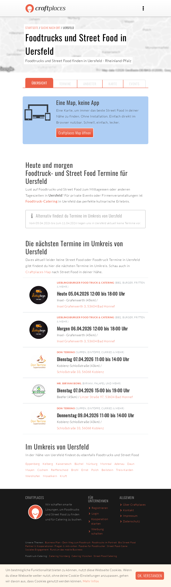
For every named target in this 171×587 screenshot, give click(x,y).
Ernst (84, 470)
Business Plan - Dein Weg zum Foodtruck (67, 542)
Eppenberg (32, 464)
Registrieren (98, 508)
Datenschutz (130, 521)
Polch (95, 470)
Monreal (106, 464)
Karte (113, 83)
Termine (65, 83)
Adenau (119, 464)
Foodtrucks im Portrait (104, 542)
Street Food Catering (105, 556)
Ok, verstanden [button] (150, 575)
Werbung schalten (96, 531)
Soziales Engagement (37, 549)
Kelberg (48, 464)
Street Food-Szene (117, 546)
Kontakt (127, 510)
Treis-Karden (124, 470)
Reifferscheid (59, 470)
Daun (130, 464)
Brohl (75, 470)
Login (93, 513)
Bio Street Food (127, 542)
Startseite (31, 28)
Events (134, 83)
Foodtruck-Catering (41, 201)
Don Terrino (66, 352)
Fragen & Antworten (66, 546)
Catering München (82, 556)
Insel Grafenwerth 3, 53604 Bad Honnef (86, 306)
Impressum (129, 515)
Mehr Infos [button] (91, 581)
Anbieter (89, 83)
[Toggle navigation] (143, 8)
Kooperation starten (98, 521)
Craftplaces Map (38, 272)
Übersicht (39, 82)
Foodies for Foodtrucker (92, 546)
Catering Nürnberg (59, 556)
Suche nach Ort (50, 28)
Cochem (42, 470)
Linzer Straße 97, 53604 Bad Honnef (106, 397)
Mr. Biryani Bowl (69, 383)
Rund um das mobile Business (66, 549)
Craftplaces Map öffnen (74, 132)
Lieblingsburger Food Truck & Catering (85, 282)
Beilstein (107, 470)
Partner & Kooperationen (39, 546)
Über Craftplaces (133, 504)
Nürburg (92, 464)
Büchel (79, 464)
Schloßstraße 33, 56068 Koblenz (80, 372)
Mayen (30, 470)
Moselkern (50, 476)
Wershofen (32, 476)
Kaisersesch (64, 464)
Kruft (63, 476)
